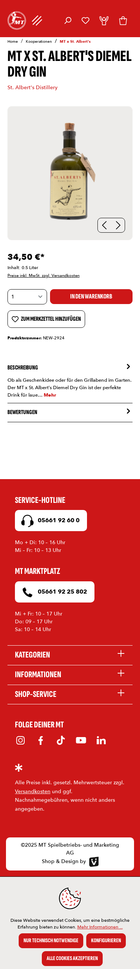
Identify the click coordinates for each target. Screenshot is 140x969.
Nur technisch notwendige (51, 940)
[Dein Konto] (103, 20)
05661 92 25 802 (53, 592)
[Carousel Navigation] (111, 225)
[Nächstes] (118, 225)
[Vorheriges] (104, 225)
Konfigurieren (106, 940)
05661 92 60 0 (49, 521)
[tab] (70, 381)
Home (12, 41)
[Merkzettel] (85, 20)
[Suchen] (68, 20)
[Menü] (37, 20)
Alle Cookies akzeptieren (72, 958)
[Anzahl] (27, 296)
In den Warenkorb (91, 296)
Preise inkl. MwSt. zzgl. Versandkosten (43, 275)
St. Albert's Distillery (32, 87)
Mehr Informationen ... (100, 927)
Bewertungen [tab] (70, 412)
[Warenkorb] (123, 20)
